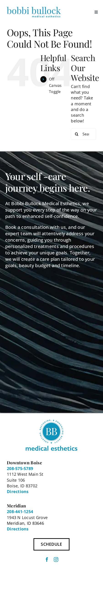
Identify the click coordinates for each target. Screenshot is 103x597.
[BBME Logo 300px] (33, 6)
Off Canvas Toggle (55, 85)
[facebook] (47, 559)
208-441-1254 (20, 511)
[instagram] (56, 559)
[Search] (76, 134)
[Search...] (83, 134)
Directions (18, 491)
